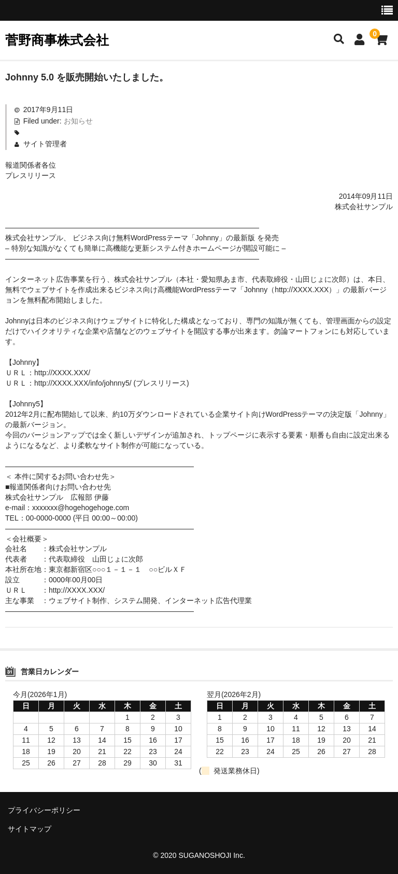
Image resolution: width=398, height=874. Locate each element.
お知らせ (78, 121)
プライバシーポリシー (44, 810)
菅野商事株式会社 (57, 40)
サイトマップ (29, 829)
